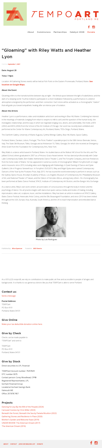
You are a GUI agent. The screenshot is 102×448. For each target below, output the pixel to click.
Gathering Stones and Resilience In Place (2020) (22, 416)
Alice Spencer (17, 248)
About (28, 32)
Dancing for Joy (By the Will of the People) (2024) (23, 407)
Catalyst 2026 (76, 32)
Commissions (42, 32)
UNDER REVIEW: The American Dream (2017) (21, 423)
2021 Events (37, 248)
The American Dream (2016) (14, 426)
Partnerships (58, 32)
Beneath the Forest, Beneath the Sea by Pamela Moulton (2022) (29, 413)
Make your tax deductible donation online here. (22, 324)
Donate (91, 32)
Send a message (9, 296)
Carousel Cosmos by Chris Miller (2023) (18, 410)
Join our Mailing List (27, 444)
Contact (13, 444)
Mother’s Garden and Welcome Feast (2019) (20, 419)
